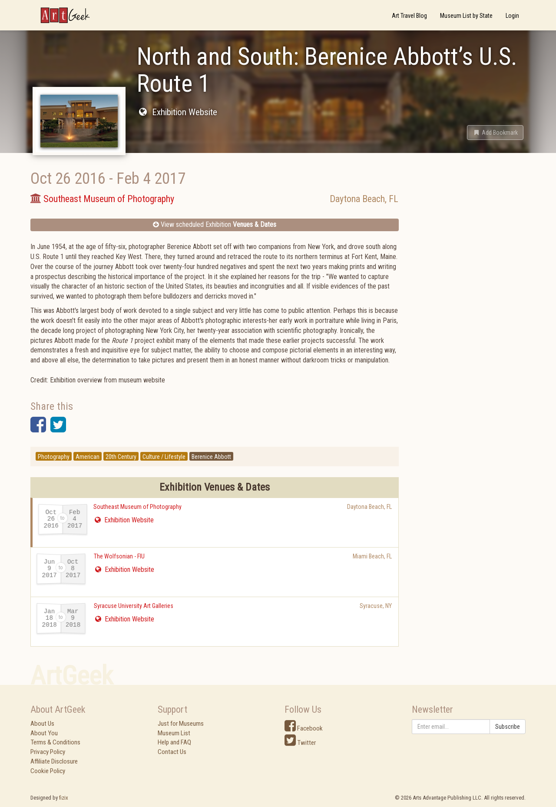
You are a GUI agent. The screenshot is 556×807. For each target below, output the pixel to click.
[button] (495, 132)
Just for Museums (181, 723)
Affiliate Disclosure (54, 761)
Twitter (300, 743)
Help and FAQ (174, 742)
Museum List (174, 733)
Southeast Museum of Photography (137, 506)
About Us (42, 723)
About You (44, 733)
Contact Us (172, 752)
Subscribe (507, 726)
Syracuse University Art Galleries (133, 605)
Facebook (304, 728)
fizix (63, 797)
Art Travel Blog (409, 15)
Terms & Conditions (55, 742)
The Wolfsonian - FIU (119, 556)
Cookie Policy (47, 771)
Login (512, 15)
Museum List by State (466, 15)
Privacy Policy (47, 752)
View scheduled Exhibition (214, 224)
